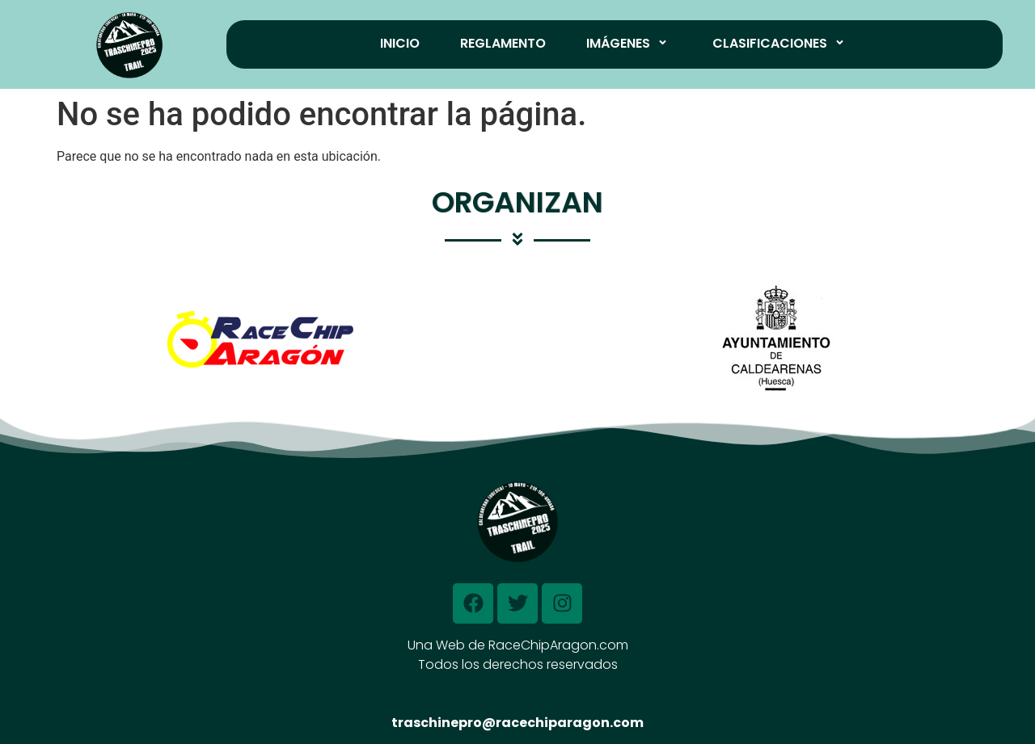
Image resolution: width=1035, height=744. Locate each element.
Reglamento (503, 43)
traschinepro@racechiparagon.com (517, 722)
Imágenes (629, 43)
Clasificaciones (780, 43)
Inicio (400, 43)
